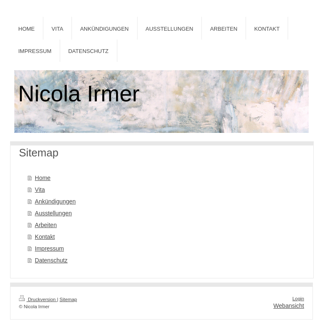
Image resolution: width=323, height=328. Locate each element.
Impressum (49, 248)
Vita (40, 189)
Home (42, 178)
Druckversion (38, 299)
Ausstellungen (53, 213)
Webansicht (288, 305)
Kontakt (45, 236)
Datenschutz (51, 260)
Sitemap (68, 299)
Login (298, 298)
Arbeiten (46, 225)
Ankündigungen (55, 201)
